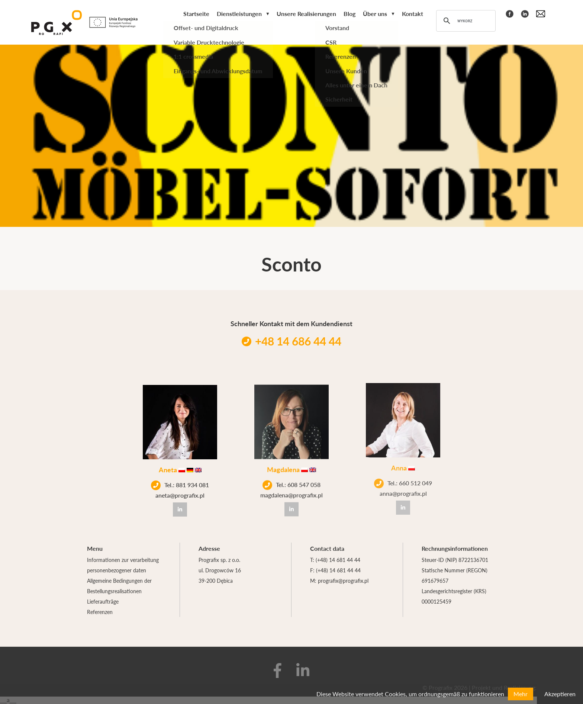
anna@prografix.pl (403, 483)
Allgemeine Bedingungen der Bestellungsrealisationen (119, 586)
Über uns (375, 13)
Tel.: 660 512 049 (403, 474)
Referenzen (100, 611)
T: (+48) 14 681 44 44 (335, 559)
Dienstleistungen (239, 13)
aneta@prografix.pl (179, 494)
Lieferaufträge (103, 601)
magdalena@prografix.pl (291, 491)
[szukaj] (464, 20)
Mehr (520, 693)
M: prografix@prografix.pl (339, 580)
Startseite (196, 13)
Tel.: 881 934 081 (180, 484)
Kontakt (412, 13)
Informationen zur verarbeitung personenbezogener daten (123, 565)
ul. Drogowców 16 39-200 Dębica (220, 575)
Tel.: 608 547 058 (291, 481)
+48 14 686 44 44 (291, 341)
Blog (349, 13)
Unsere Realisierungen (306, 13)
